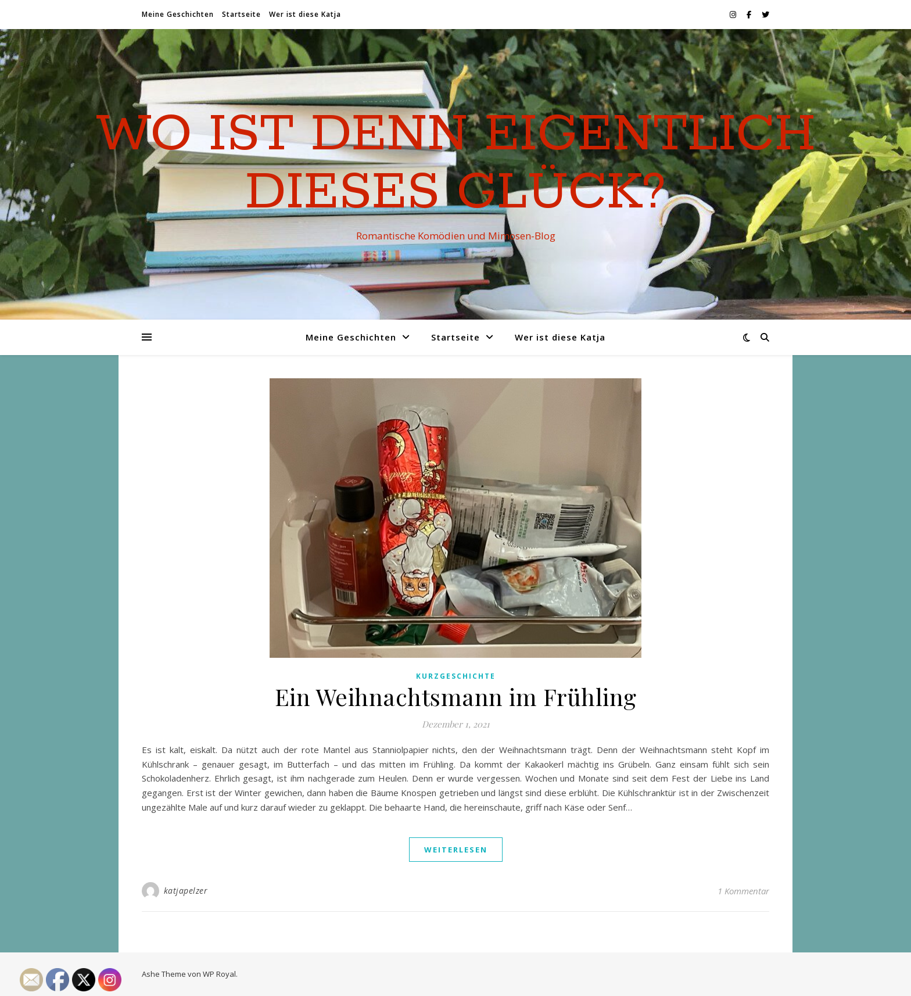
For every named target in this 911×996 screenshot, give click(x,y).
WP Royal (219, 974)
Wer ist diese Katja (305, 14)
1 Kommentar (743, 891)
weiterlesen (455, 849)
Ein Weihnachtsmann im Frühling (456, 696)
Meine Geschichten (178, 14)
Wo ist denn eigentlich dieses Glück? (456, 164)
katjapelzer (186, 890)
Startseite (241, 14)
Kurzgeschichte (456, 676)
